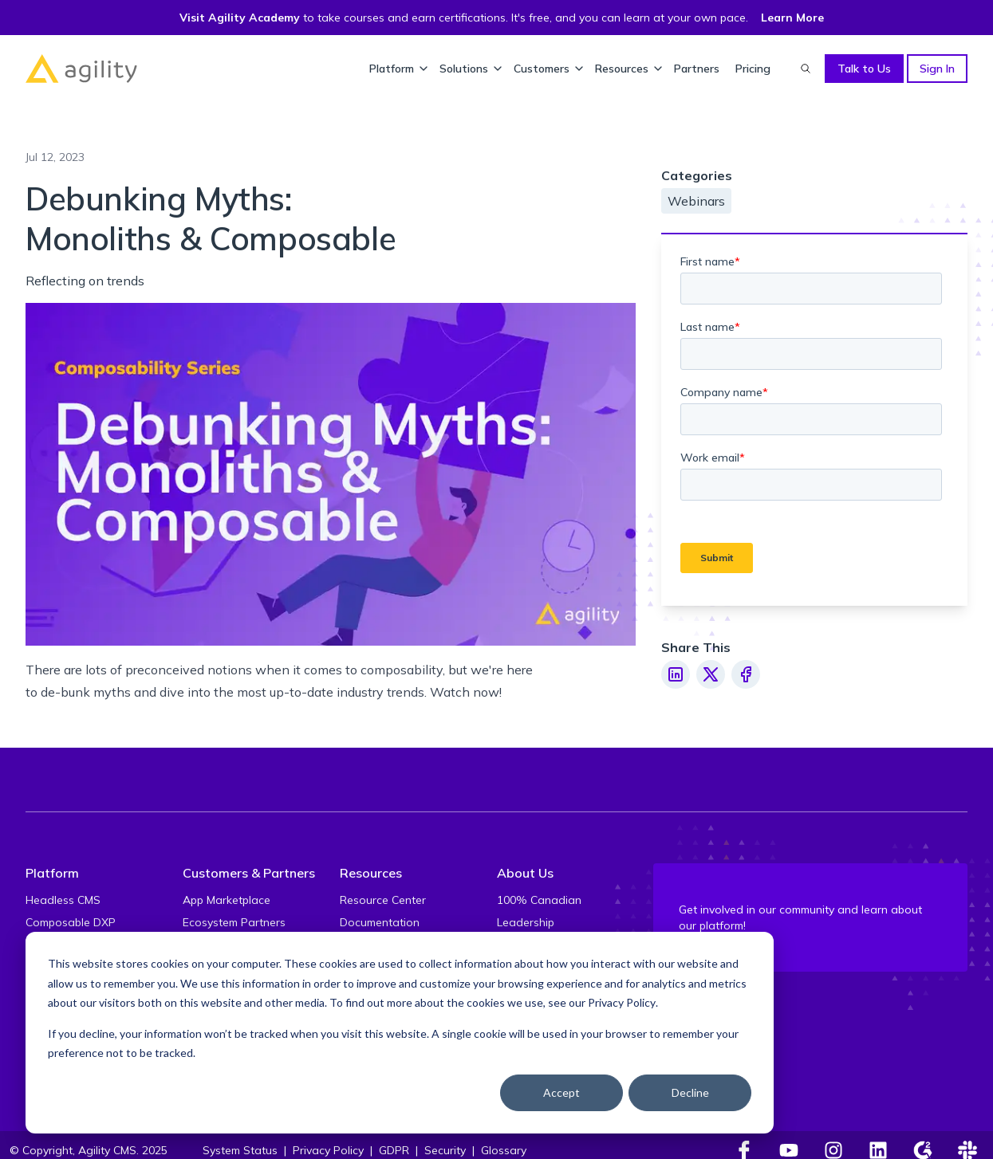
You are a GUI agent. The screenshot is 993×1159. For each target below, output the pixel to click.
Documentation (380, 922)
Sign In (937, 68)
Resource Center (383, 900)
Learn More (792, 17)
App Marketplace (226, 900)
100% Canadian (539, 900)
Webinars (696, 201)
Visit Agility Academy (239, 17)
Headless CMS (63, 900)
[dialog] (400, 1032)
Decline (690, 1092)
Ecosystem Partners (234, 922)
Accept (561, 1092)
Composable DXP (71, 922)
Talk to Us (864, 68)
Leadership (525, 922)
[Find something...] (805, 68)
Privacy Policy (622, 1002)
